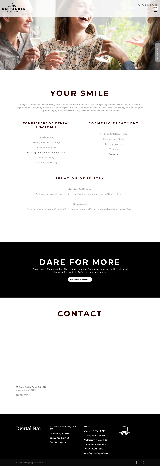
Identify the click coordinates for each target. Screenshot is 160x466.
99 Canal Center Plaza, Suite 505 (31, 387)
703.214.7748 (148, 4)
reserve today (80, 279)
